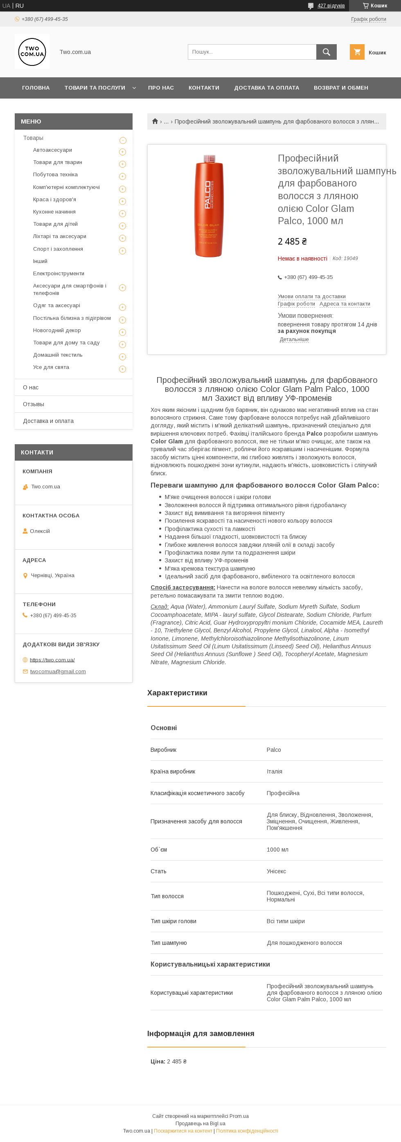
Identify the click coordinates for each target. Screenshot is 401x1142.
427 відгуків (331, 6)
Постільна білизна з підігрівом (72, 318)
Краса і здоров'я (54, 199)
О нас (30, 387)
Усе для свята (51, 367)
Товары (33, 138)
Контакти (204, 88)
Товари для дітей (55, 224)
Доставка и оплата (48, 421)
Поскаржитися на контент (183, 1131)
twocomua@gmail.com (58, 671)
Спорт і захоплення (58, 249)
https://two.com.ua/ (52, 659)
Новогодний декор (57, 330)
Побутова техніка (55, 174)
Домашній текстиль (58, 355)
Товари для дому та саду (66, 342)
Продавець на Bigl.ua (200, 1123)
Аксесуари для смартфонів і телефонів (69, 289)
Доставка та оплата (266, 88)
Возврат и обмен (341, 88)
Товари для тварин (57, 162)
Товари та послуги (94, 88)
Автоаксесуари (52, 150)
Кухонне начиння (54, 212)
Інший (40, 261)
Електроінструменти (58, 273)
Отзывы (33, 404)
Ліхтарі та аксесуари (59, 236)
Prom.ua (239, 1116)
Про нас (161, 88)
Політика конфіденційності (247, 1131)
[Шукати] (326, 52)
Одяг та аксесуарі (56, 305)
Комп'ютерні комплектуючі (66, 187)
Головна (36, 88)
